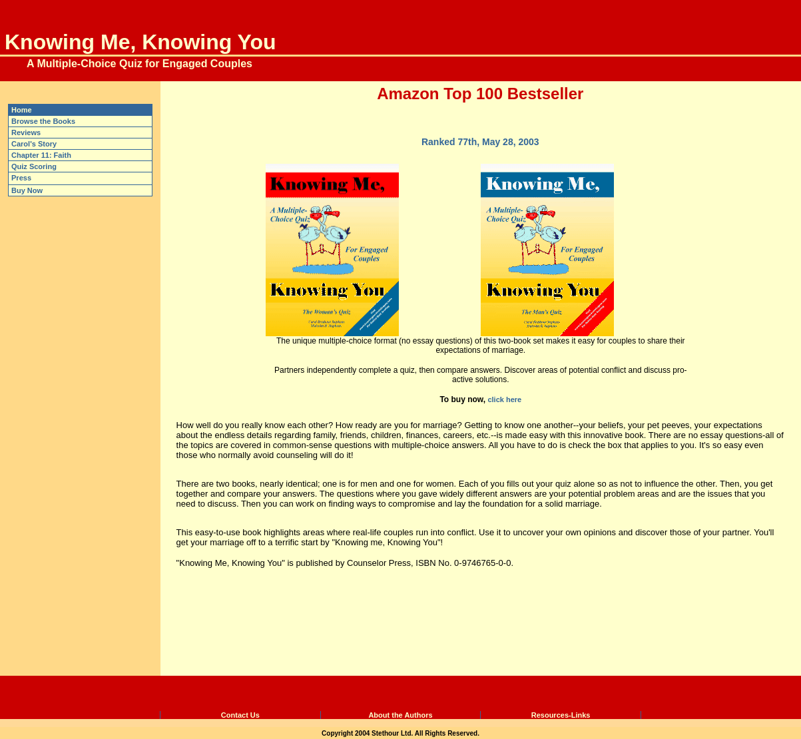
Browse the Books (43, 121)
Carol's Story (34, 144)
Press (21, 178)
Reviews (26, 132)
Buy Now (27, 190)
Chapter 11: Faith (41, 155)
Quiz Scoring (34, 166)
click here (504, 399)
